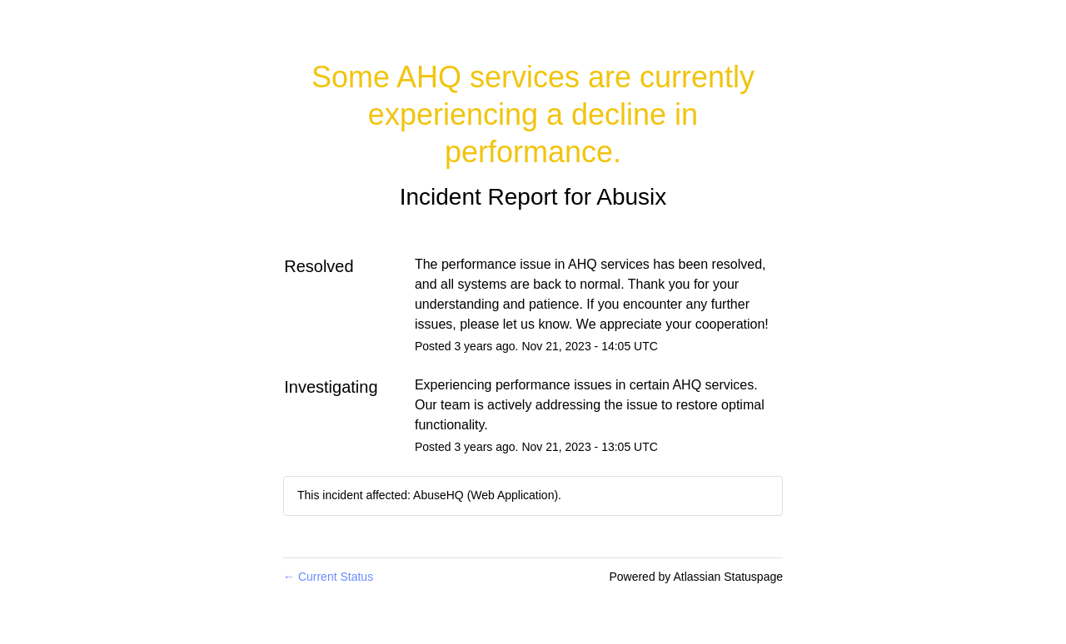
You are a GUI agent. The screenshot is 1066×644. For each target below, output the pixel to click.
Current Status (328, 576)
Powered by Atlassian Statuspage (696, 576)
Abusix (631, 197)
